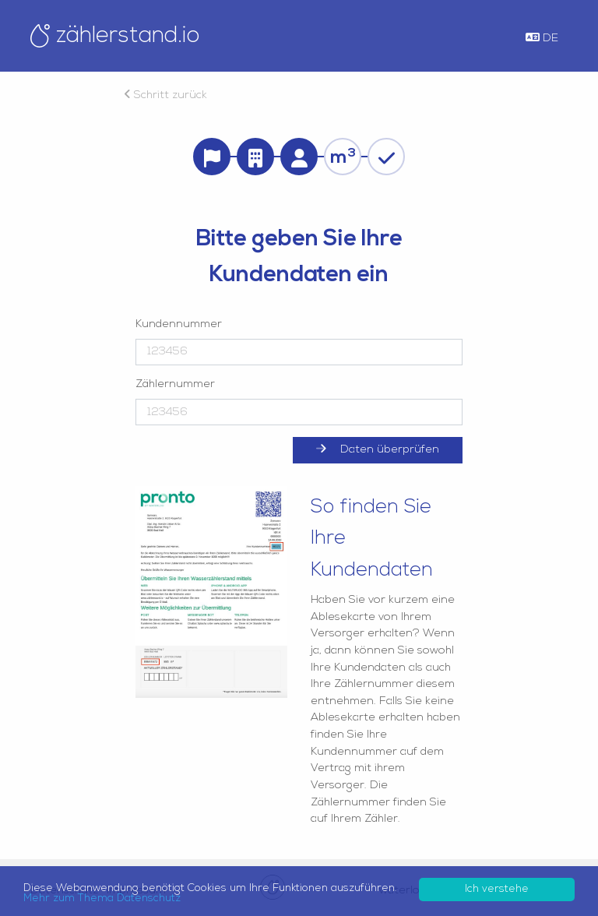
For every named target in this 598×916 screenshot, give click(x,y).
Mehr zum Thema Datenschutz (102, 898)
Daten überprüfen (377, 449)
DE (542, 38)
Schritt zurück (165, 95)
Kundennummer (178, 324)
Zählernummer (175, 384)
